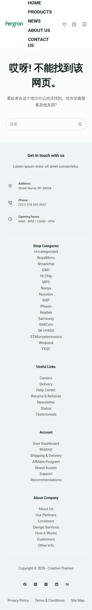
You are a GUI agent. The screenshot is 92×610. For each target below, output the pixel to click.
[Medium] (67, 584)
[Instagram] (46, 584)
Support (46, 474)
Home (34, 3)
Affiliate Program (46, 462)
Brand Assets (46, 468)
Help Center (45, 390)
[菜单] (84, 24)
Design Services (46, 527)
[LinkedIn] (56, 584)
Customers (46, 539)
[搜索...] (40, 124)
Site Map (77, 600)
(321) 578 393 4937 (32, 204)
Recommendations (46, 480)
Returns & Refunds (46, 396)
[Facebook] (24, 584)
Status (46, 408)
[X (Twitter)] (35, 584)
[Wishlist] (64, 24)
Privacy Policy (18, 600)
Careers (46, 378)
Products (40, 12)
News (34, 21)
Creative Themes (60, 568)
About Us (39, 30)
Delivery (46, 384)
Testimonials (46, 414)
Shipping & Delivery (46, 455)
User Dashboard (46, 443)
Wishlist (46, 449)
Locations (46, 521)
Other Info (46, 545)
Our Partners (46, 515)
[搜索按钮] (80, 124)
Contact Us (38, 42)
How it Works (46, 533)
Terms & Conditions (50, 600)
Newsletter (46, 402)
